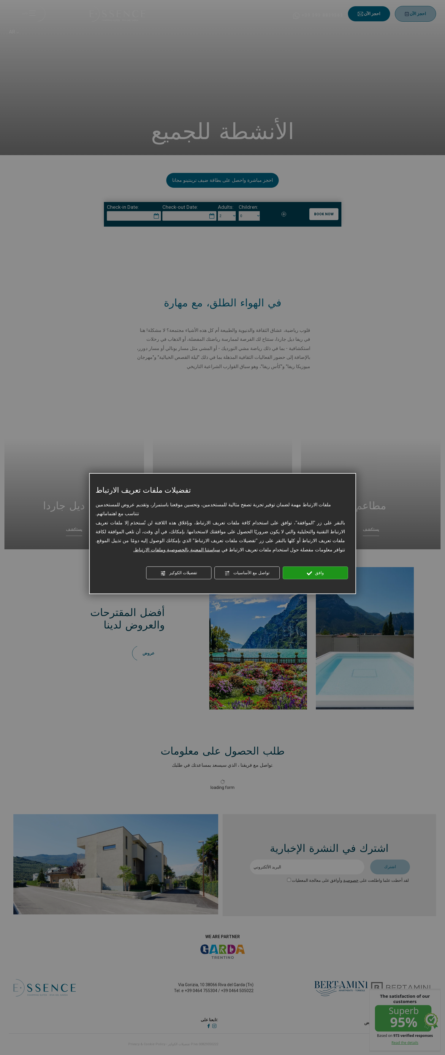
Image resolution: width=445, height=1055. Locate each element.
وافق (315, 573)
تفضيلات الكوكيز (178, 573)
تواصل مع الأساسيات (247, 573)
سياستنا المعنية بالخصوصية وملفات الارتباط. (176, 549)
